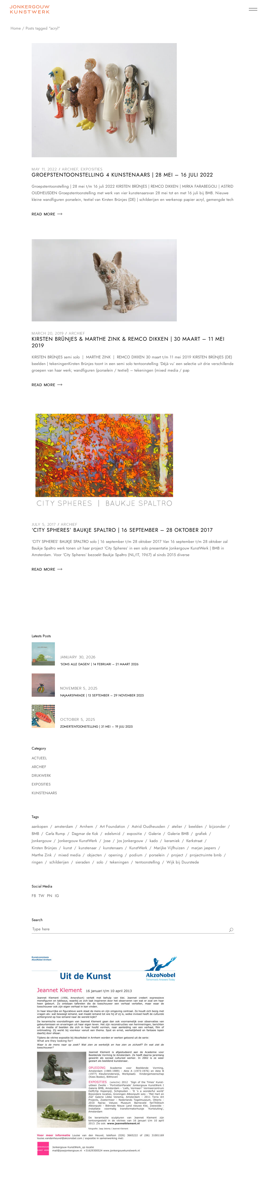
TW (41, 896)
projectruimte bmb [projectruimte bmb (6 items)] (206, 855)
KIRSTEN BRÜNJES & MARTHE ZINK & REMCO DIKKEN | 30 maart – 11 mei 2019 (128, 342)
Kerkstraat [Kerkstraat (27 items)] (194, 841)
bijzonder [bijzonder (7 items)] (217, 826)
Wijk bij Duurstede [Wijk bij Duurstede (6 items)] (183, 862)
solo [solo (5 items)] (100, 862)
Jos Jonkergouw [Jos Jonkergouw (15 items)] (130, 841)
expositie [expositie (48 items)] (134, 834)
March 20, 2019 (48, 333)
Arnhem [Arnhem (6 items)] (86, 826)
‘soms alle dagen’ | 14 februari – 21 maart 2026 (99, 664)
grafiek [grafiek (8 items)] (201, 834)
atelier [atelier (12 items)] (177, 826)
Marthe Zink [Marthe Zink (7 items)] (42, 855)
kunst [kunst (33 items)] (67, 848)
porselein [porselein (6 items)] (157, 855)
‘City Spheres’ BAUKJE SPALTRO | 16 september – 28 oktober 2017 (122, 530)
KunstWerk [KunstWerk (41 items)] (138, 848)
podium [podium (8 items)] (135, 855)
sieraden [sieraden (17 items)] (82, 862)
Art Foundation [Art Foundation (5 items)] (112, 826)
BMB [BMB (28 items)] (35, 834)
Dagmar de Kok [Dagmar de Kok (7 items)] (85, 834)
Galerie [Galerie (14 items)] (155, 834)
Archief (70, 169)
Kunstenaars (44, 793)
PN (49, 896)
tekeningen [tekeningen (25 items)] (119, 862)
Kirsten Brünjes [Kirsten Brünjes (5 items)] (44, 848)
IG (57, 896)
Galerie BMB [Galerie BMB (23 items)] (178, 834)
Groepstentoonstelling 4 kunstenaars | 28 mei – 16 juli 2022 (122, 175)
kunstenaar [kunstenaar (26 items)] (88, 848)
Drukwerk (41, 775)
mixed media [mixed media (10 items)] (69, 855)
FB (34, 896)
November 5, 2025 (79, 688)
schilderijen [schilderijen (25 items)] (59, 862)
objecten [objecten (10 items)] (94, 855)
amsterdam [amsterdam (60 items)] (64, 826)
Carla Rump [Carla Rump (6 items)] (55, 834)
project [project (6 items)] (177, 855)
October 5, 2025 (77, 719)
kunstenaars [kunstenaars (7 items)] (113, 848)
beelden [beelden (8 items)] (196, 826)
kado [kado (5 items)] (154, 841)
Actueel (39, 758)
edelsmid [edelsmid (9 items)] (112, 834)
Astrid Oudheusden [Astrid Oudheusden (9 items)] (148, 826)
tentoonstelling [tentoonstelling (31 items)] (147, 862)
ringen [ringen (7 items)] (37, 862)
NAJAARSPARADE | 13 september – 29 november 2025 (102, 695)
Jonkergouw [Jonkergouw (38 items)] (41, 841)
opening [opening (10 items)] (115, 855)
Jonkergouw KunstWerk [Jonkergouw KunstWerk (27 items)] (77, 841)
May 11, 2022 (44, 169)
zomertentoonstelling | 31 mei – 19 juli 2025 (96, 726)
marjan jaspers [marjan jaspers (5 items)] (203, 848)
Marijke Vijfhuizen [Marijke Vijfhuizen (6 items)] (169, 848)
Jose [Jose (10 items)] (107, 841)
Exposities (92, 169)
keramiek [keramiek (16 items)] (172, 841)
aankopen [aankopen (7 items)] (40, 826)
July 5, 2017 (44, 524)
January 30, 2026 (78, 657)
